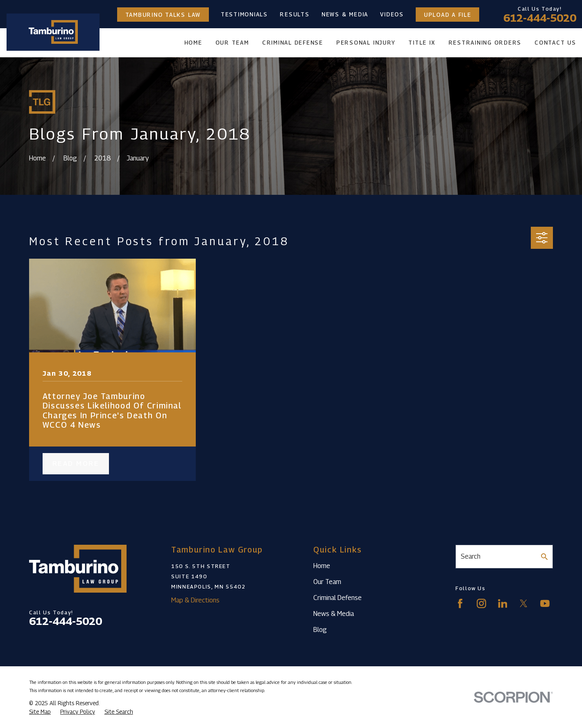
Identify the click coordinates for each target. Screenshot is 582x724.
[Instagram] (481, 603)
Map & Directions (195, 600)
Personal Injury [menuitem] (365, 42)
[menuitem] (40, 712)
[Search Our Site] (544, 556)
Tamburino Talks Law (163, 14)
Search (470, 556)
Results (294, 14)
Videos (392, 14)
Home (321, 566)
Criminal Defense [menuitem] (292, 42)
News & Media (345, 14)
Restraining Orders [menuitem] (485, 42)
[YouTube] (545, 603)
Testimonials (244, 14)
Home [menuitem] (193, 42)
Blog (320, 629)
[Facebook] (460, 603)
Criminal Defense (337, 597)
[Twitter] (523, 603)
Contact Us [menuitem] (555, 42)
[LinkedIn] (502, 603)
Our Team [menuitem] (232, 42)
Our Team (327, 581)
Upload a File (447, 14)
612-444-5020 (539, 18)
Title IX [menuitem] (421, 42)
